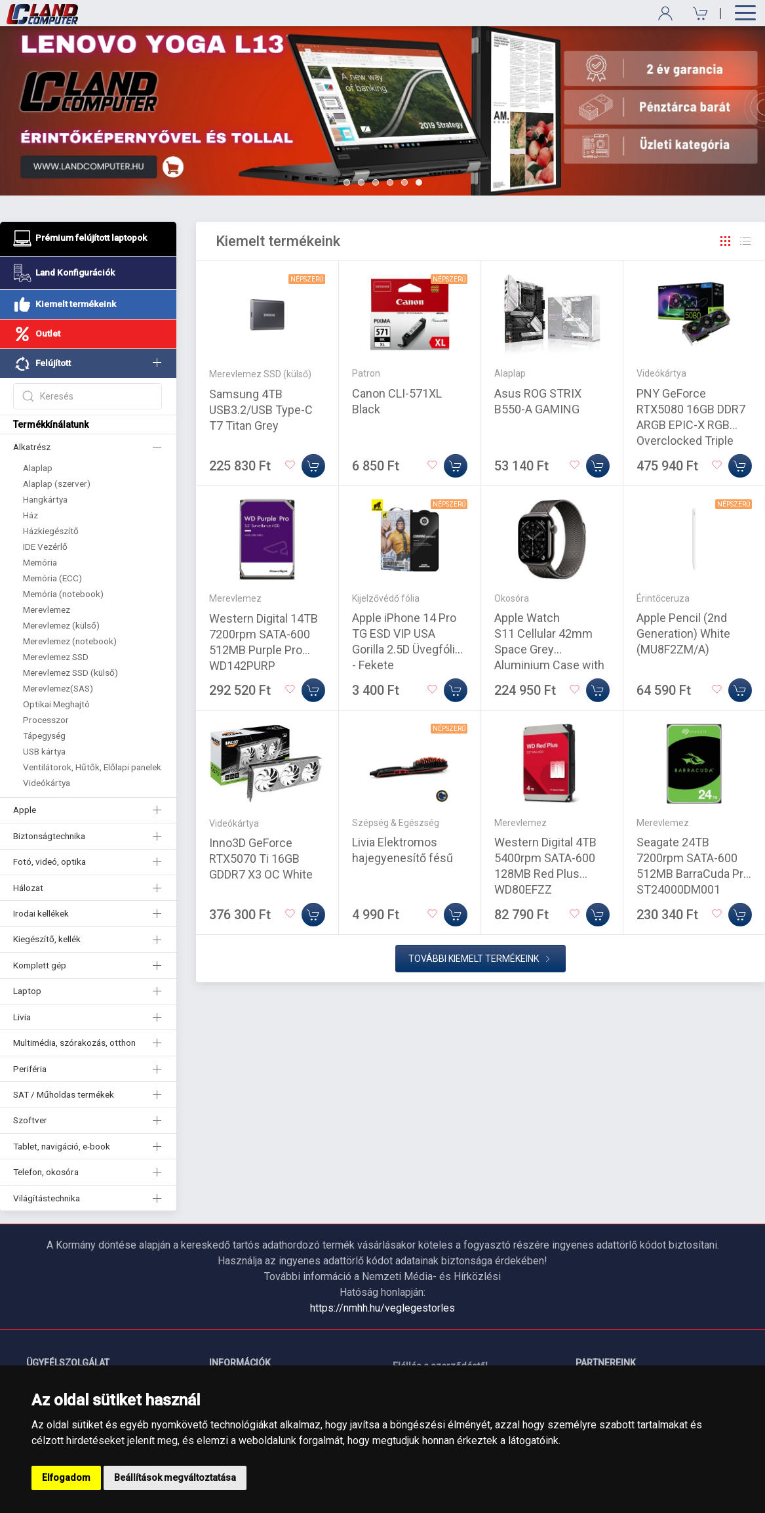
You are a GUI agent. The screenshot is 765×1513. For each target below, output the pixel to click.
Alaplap (37, 468)
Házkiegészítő (51, 531)
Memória (40, 562)
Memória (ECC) (52, 578)
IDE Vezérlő (45, 546)
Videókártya (46, 782)
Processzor (46, 720)
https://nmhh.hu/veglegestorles (382, 1308)
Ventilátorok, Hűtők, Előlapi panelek (92, 767)
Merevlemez (46, 609)
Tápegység (44, 735)
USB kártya (44, 751)
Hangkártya (45, 499)
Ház (30, 515)
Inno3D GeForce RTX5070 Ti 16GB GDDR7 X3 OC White (261, 858)
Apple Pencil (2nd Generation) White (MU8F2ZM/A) (683, 633)
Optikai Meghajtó (56, 704)
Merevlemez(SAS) (58, 688)
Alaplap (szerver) (56, 483)
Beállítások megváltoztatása (175, 1477)
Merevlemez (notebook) (70, 641)
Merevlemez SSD (55, 657)
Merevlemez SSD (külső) (70, 672)
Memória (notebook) (63, 594)
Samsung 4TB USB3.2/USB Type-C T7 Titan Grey (261, 409)
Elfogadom (66, 1477)
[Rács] (725, 241)
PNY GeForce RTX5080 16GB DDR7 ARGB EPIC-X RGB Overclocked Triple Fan (691, 424)
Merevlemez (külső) (61, 625)
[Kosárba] (313, 466)
